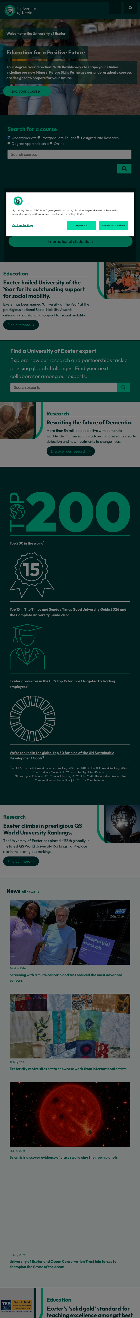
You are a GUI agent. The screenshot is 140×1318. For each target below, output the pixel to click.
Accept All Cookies (113, 225)
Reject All (81, 225)
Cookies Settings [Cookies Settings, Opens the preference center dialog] (22, 225)
